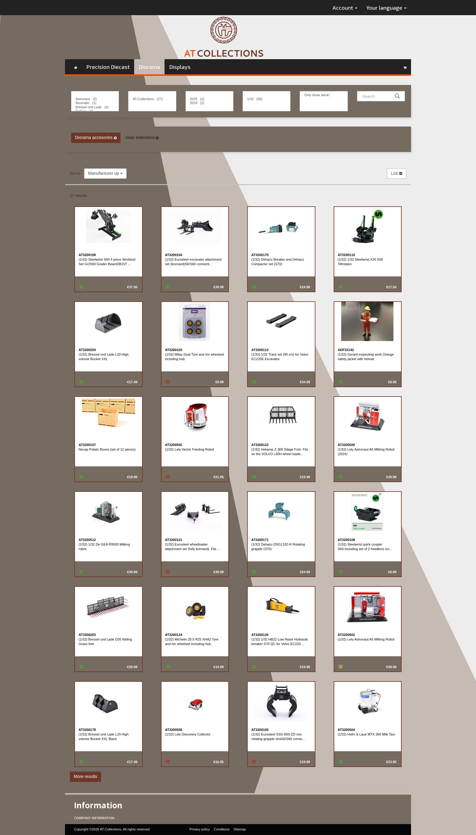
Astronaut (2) (95, 99)
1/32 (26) (266, 99)
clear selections (141, 137)
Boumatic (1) (95, 103)
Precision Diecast (108, 66)
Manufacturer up (105, 173)
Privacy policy (199, 829)
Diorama (149, 66)
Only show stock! (324, 95)
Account (345, 7)
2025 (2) (209, 99)
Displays (180, 66)
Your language (386, 7)
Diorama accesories (96, 137)
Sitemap (239, 829)
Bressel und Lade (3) (95, 107)
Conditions (221, 829)
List (396, 173)
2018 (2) (209, 103)
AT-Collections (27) (152, 99)
